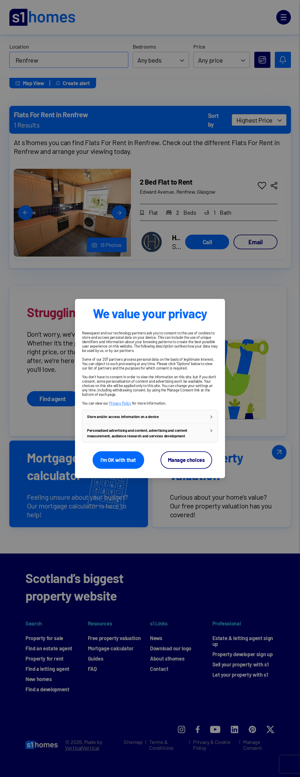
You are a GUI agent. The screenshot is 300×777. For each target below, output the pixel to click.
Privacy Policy (120, 403)
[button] (150, 417)
